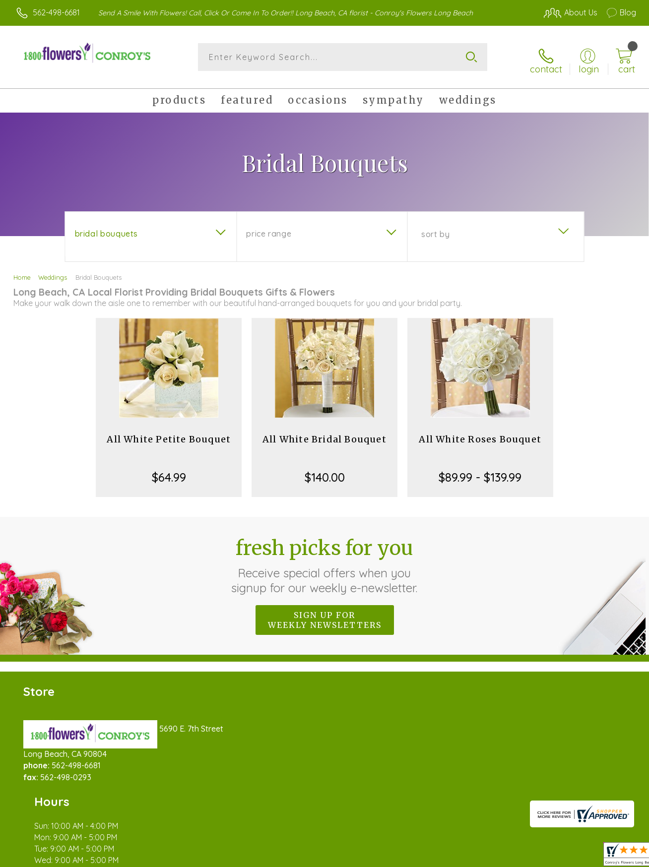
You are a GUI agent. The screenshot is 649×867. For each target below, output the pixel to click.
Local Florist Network (546, 857)
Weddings (52, 272)
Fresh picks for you (325, 560)
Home (22, 272)
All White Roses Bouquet (480, 433)
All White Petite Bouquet (169, 433)
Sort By (435, 229)
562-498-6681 (56, 12)
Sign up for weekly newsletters (325, 614)
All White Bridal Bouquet (324, 433)
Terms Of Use (416, 857)
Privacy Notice (475, 857)
